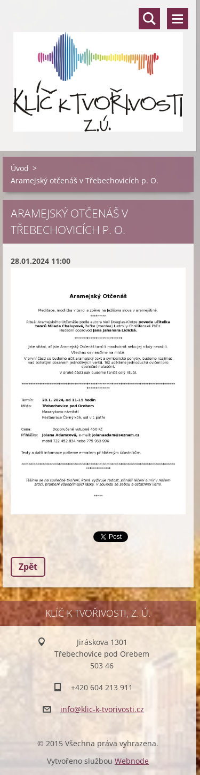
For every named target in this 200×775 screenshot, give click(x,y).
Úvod (20, 168)
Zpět (28, 566)
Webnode (132, 761)
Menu (177, 18)
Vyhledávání (149, 18)
